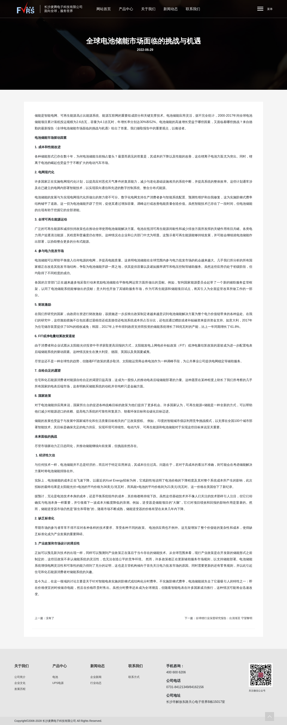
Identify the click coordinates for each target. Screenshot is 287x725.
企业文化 (20, 683)
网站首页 (103, 9)
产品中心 (126, 9)
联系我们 (193, 9)
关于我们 (148, 9)
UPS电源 (58, 683)
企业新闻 (95, 677)
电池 (55, 677)
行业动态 (95, 683)
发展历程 (20, 689)
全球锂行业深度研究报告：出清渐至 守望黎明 (224, 618)
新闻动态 (170, 9)
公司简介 (20, 677)
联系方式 (134, 677)
